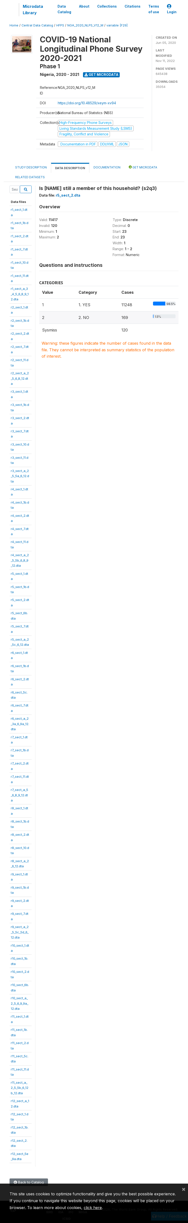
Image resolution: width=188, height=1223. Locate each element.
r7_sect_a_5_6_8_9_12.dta (19, 795)
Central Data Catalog (37, 25)
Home (14, 25)
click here (93, 1207)
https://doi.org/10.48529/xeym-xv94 (87, 103)
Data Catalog (64, 9)
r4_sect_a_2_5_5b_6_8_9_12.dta (20, 560)
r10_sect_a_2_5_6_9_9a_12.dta (19, 1003)
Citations (133, 6)
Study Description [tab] (31, 167)
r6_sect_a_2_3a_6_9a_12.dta (20, 724)
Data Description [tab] (70, 168)
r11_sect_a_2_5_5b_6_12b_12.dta (19, 1088)
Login (171, 9)
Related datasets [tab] (30, 177)
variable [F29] (117, 25)
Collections (107, 6)
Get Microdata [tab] (143, 167)
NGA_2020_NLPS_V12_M (85, 25)
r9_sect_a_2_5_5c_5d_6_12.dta (20, 932)
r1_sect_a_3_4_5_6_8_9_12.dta (20, 294)
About (84, 6)
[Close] (184, 1189)
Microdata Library (33, 9)
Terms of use (153, 9)
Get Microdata (101, 74)
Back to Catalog (29, 1182)
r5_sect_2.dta (68, 195)
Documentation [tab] (107, 167)
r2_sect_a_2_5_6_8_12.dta (20, 378)
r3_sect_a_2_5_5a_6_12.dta (20, 476)
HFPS (60, 25)
